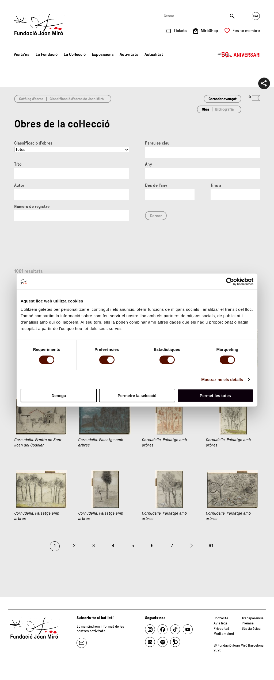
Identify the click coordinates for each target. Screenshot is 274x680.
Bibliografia (224, 109)
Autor (19, 185)
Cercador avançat (222, 99)
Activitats (129, 54)
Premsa (248, 623)
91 (211, 545)
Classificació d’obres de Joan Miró (77, 99)
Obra (205, 109)
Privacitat (221, 629)
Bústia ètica (251, 629)
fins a (216, 185)
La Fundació (47, 54)
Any (148, 164)
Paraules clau (157, 143)
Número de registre (32, 206)
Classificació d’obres (33, 143)
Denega (58, 395)
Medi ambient (224, 634)
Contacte (221, 618)
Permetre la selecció (136, 395)
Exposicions (103, 54)
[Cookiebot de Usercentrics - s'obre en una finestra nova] (230, 281)
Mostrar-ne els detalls (222, 379)
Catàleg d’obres (31, 99)
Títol (18, 164)
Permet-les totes (215, 395)
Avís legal (221, 623)
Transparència (253, 618)
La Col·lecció (75, 54)
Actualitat (153, 54)
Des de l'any (156, 185)
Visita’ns (21, 54)
